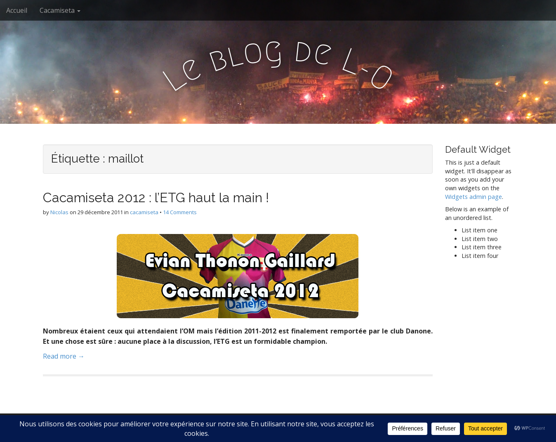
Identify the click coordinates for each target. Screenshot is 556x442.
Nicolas (59, 212)
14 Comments (180, 212)
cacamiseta (144, 212)
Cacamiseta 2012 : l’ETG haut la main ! (156, 197)
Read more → (64, 356)
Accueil (16, 10)
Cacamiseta (60, 10)
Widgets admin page (473, 197)
